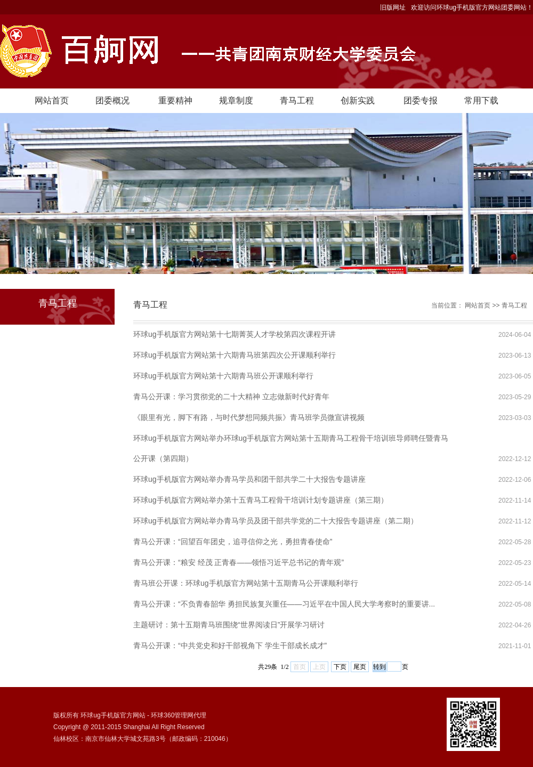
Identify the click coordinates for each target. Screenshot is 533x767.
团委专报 (420, 100)
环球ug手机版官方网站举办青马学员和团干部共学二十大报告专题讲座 (249, 479)
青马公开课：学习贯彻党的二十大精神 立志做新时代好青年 (231, 396)
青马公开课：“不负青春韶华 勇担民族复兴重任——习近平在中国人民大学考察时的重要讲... (284, 604)
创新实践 (358, 100)
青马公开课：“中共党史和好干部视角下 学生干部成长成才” (230, 645)
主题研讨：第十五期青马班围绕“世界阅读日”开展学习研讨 (229, 624)
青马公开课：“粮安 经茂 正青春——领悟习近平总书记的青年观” (238, 562)
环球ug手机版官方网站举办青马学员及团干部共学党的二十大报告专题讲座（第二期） (275, 520)
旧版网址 (393, 7)
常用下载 (481, 100)
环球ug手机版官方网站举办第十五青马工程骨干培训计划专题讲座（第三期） (260, 500)
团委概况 (112, 100)
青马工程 (297, 100)
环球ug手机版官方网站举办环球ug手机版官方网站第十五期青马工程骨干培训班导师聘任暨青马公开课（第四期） (290, 441)
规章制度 (236, 100)
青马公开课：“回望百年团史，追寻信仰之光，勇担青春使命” (232, 541)
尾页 (359, 667)
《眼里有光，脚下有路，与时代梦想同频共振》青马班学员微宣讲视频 (249, 417)
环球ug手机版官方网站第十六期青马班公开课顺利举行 (223, 376)
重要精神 (175, 100)
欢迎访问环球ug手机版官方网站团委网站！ (472, 7)
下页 (340, 667)
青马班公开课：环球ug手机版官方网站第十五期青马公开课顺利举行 (245, 583)
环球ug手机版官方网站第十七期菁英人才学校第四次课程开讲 (234, 334)
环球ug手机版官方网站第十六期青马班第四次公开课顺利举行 (234, 355)
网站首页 (52, 100)
